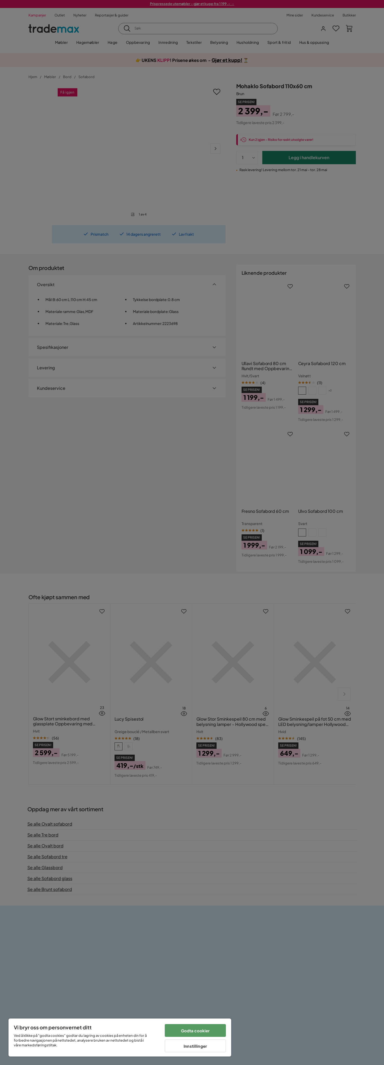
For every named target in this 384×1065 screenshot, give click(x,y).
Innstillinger (195, 1046)
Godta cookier (195, 1030)
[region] (120, 1037)
